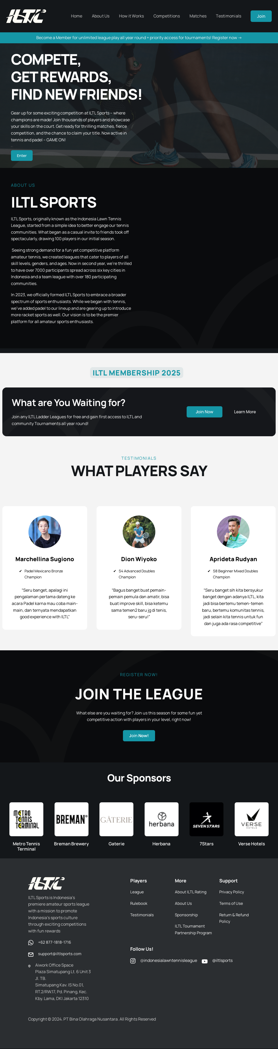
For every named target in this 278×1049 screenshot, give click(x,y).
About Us (183, 904)
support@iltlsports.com (60, 954)
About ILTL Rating (191, 892)
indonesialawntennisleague (170, 967)
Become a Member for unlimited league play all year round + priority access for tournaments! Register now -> (139, 37)
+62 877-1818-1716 (55, 942)
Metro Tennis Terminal (26, 846)
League (137, 892)
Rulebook (139, 904)
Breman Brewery (71, 844)
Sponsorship (187, 915)
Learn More (245, 412)
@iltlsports (222, 967)
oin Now (204, 412)
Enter (22, 156)
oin (139, 736)
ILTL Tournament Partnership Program (191, 933)
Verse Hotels (251, 844)
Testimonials (142, 915)
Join (261, 16)
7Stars (206, 844)
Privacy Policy (232, 892)
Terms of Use (231, 904)
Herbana (161, 844)
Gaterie (116, 844)
